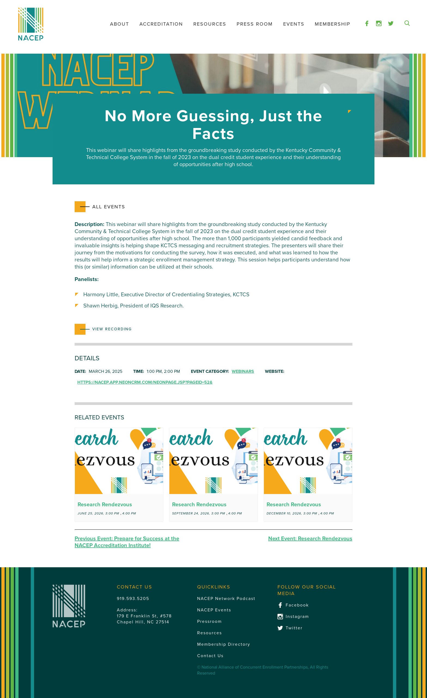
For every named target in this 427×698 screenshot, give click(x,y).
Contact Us (210, 656)
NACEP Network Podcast (226, 598)
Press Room (255, 24)
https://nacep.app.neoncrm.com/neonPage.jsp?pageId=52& (144, 382)
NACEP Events (214, 610)
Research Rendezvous (105, 504)
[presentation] (119, 461)
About (119, 24)
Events (293, 24)
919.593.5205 (133, 598)
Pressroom (209, 621)
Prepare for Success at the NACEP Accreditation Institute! (127, 542)
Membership (332, 24)
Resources (209, 24)
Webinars (243, 371)
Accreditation (161, 24)
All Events (108, 207)
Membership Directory (223, 644)
